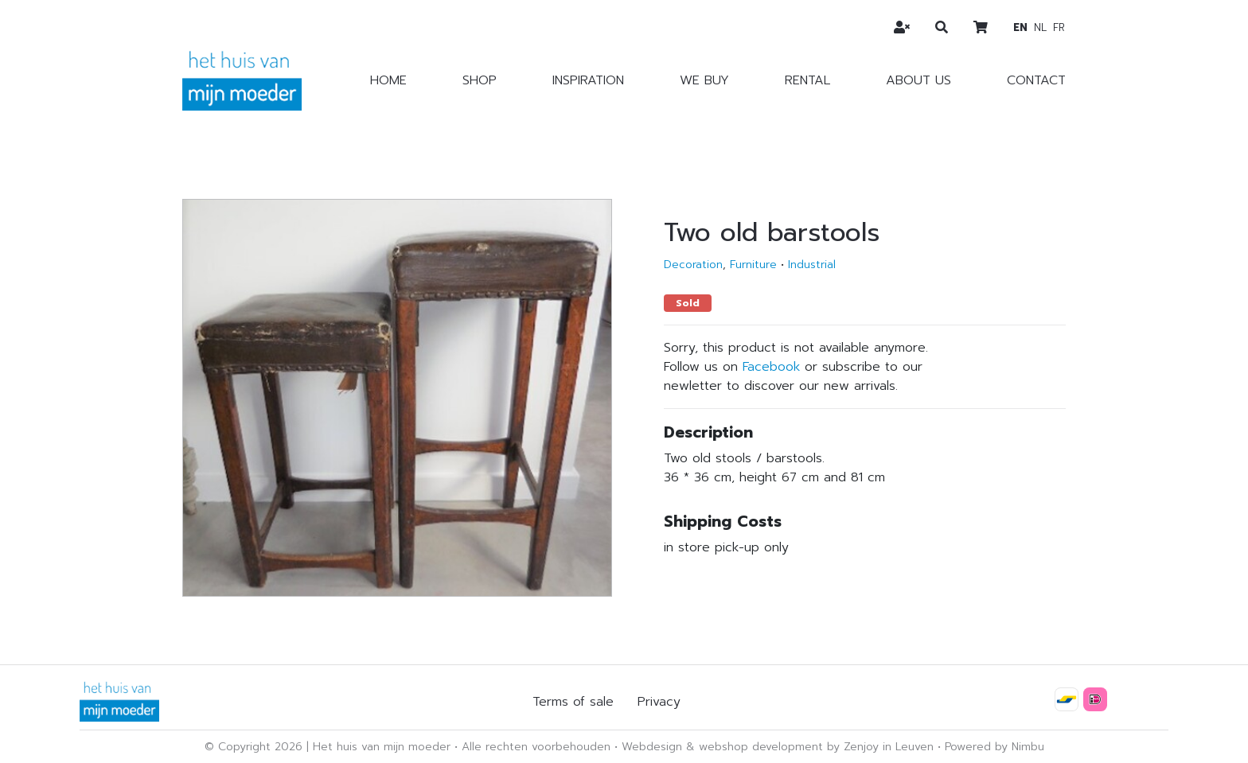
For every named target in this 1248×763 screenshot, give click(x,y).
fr (1059, 27)
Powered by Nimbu (994, 746)
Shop (479, 80)
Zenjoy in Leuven (889, 746)
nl (1040, 27)
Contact (1036, 80)
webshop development (761, 746)
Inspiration (588, 80)
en (1020, 27)
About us (918, 80)
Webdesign (652, 746)
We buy (704, 80)
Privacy (659, 701)
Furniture (753, 264)
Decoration (693, 264)
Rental (807, 80)
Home (388, 80)
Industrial (812, 264)
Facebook (771, 366)
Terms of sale (573, 701)
